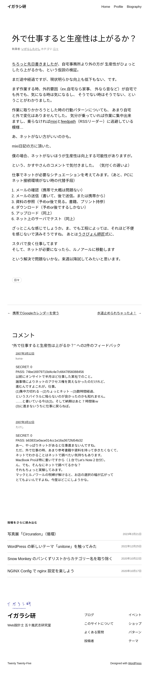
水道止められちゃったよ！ (116, 313)
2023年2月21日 (132, 534)
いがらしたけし (30, 49)
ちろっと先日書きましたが (35, 64)
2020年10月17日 (131, 571)
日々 (56, 49)
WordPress (135, 663)
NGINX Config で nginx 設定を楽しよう (40, 571)
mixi (53, 121)
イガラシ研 (16, 6)
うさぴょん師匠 (91, 234)
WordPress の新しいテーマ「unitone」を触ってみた (52, 546)
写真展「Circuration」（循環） (32, 534)
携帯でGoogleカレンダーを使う (36, 313)
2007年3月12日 (25, 353)
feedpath (68, 121)
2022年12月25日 (131, 546)
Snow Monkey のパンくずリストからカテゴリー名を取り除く (60, 559)
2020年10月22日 (131, 558)
